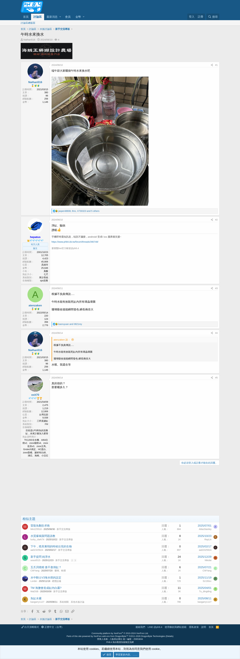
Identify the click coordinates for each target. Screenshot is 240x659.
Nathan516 (29, 39)
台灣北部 (43, 414)
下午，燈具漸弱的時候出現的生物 (51, 546)
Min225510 (36, 529)
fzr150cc (207, 581)
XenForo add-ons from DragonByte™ (111, 636)
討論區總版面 (28, 22)
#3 (216, 288)
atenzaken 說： (62, 339)
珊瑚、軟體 (60, 570)
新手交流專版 (63, 529)
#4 (216, 333)
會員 (68, 16)
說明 (203, 627)
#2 (216, 219)
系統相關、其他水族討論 (71, 602)
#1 (216, 65)
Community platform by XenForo (119, 633)
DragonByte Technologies (153, 636)
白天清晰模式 (30, 627)
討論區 (37, 16)
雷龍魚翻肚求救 (40, 525)
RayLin (208, 539)
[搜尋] (212, 17)
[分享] (212, 65)
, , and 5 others (78, 211)
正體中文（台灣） (52, 627)
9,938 (45, 417)
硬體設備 (56, 581)
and (70, 324)
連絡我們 (140, 627)
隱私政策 (194, 627)
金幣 (78, 16)
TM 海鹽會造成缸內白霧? (46, 587)
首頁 (26, 16)
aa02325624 (37, 550)
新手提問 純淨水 (41, 556)
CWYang (35, 570)
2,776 (45, 325)
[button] (60, 17)
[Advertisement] (118, 491)
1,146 (45, 102)
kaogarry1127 (37, 602)
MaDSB (34, 591)
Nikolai (208, 560)
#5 (216, 377)
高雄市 (44, 264)
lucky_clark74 (37, 539)
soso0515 (35, 560)
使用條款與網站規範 (176, 627)
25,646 (44, 268)
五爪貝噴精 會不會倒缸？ (46, 567)
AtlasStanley (205, 529)
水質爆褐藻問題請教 (43, 536)
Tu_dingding (205, 591)
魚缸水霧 (36, 598)
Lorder (34, 581)
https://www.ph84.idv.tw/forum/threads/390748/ (75, 242)
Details (169, 636)
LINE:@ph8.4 (155, 627)
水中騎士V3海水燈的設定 (46, 577)
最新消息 (52, 16)
